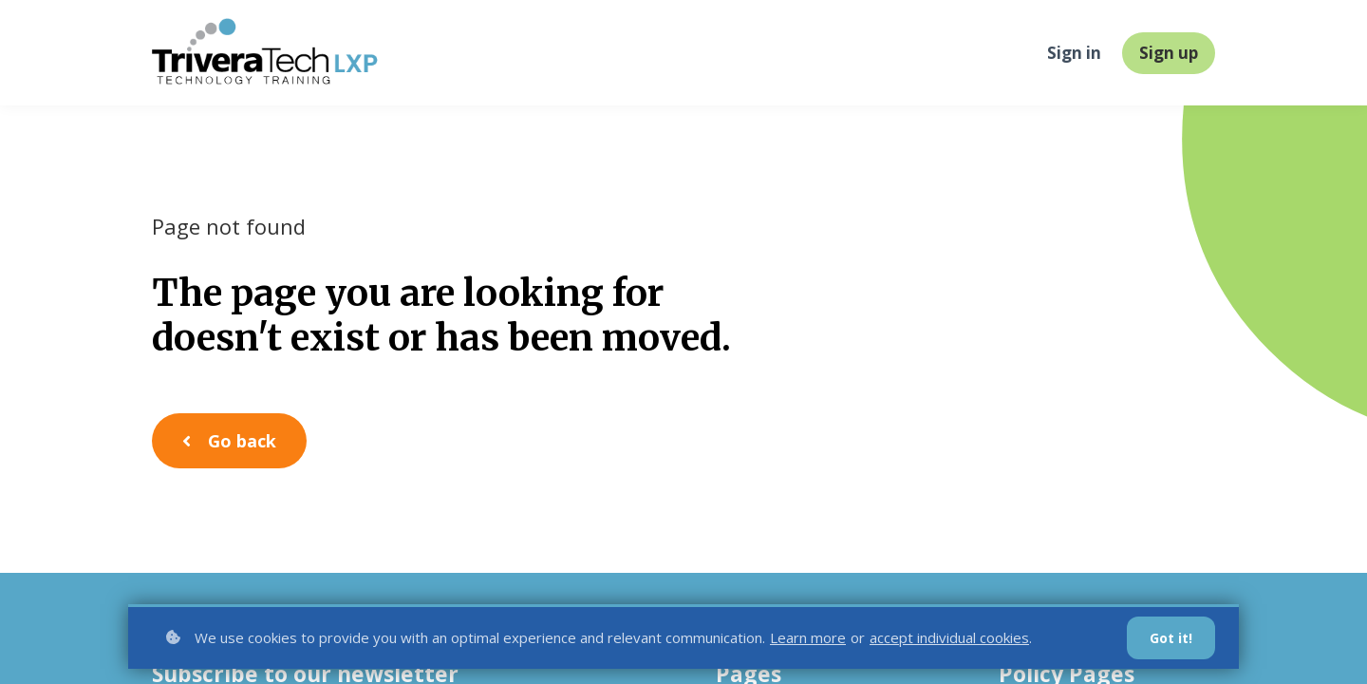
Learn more (808, 637)
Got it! (1171, 638)
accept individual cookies (949, 637)
